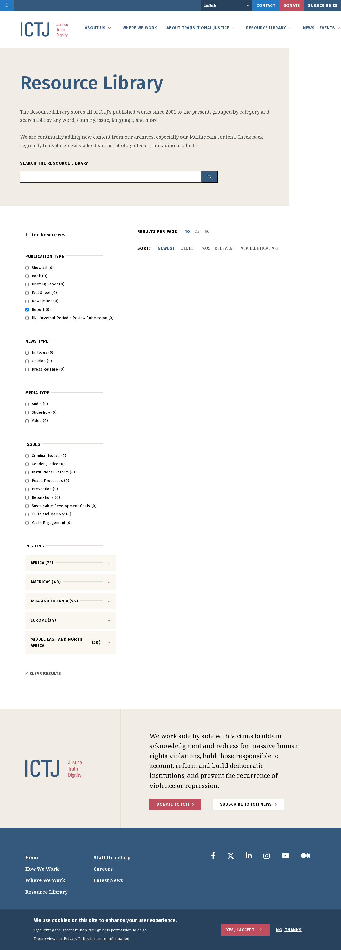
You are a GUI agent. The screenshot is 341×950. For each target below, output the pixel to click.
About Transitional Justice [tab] (197, 27)
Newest (166, 248)
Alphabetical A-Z (260, 248)
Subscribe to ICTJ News (246, 804)
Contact (265, 5)
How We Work (42, 869)
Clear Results (43, 673)
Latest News (108, 880)
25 (197, 231)
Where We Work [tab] (140, 27)
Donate (292, 5)
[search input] (110, 177)
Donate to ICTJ (173, 804)
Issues (32, 444)
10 (187, 231)
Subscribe (319, 5)
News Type (36, 341)
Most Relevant (219, 248)
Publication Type (44, 256)
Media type (37, 392)
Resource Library (46, 892)
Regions (34, 546)
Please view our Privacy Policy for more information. (82, 939)
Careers (103, 869)
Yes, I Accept (240, 929)
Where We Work (45, 880)
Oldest (188, 248)
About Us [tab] (95, 27)
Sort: (143, 248)
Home (32, 857)
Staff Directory (112, 857)
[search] (7, 5)
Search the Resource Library (54, 163)
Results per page (157, 231)
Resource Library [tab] (266, 27)
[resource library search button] (209, 177)
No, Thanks (289, 929)
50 (207, 231)
